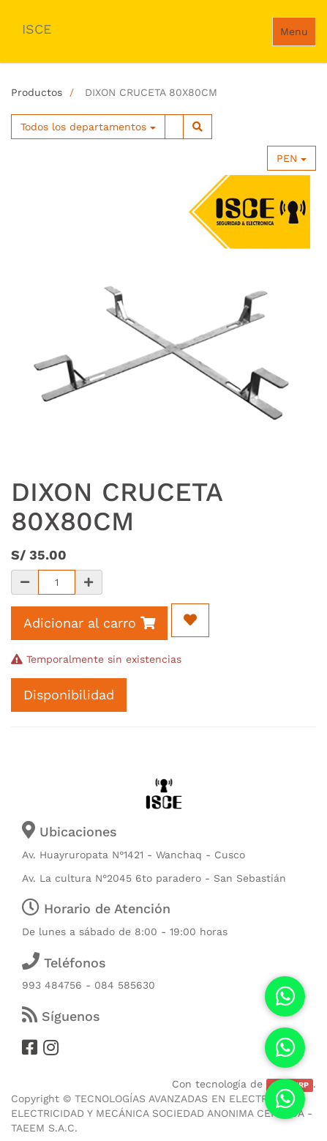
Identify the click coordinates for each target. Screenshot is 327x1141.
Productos (36, 92)
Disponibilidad (68, 694)
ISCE (36, 29)
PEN (292, 158)
